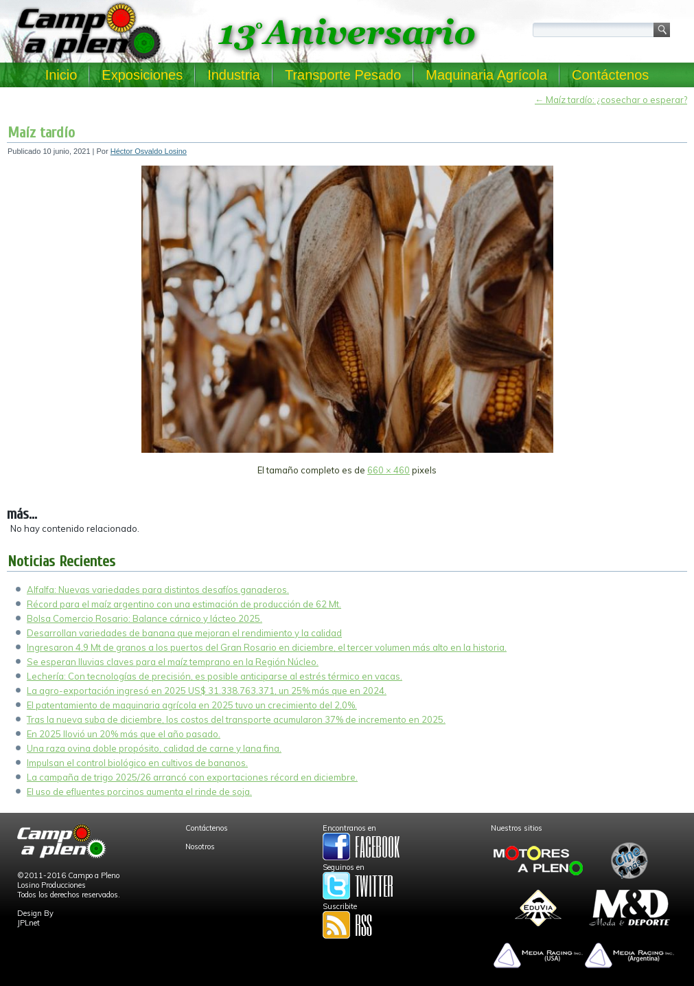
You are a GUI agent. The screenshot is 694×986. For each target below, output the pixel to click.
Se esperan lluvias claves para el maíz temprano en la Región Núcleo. (173, 661)
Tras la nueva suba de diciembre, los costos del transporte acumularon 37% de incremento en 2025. (236, 719)
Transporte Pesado (343, 74)
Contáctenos (610, 74)
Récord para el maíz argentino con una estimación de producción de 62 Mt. (184, 603)
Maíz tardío (41, 133)
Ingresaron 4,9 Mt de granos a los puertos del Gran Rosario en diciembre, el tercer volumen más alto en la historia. (267, 647)
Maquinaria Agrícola (486, 74)
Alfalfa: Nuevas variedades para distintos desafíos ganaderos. (158, 589)
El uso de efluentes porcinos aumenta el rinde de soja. (139, 791)
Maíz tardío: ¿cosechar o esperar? (611, 99)
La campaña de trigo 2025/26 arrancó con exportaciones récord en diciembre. (192, 777)
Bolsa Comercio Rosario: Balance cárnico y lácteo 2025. (144, 618)
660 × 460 (388, 469)
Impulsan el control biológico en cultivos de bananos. (137, 762)
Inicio (61, 74)
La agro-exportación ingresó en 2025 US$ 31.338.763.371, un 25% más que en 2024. (206, 690)
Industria (233, 74)
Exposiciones (142, 74)
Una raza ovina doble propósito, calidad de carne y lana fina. (154, 748)
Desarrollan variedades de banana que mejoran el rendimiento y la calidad (184, 632)
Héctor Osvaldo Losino (149, 151)
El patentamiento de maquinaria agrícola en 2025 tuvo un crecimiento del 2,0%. (192, 704)
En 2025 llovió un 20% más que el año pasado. (123, 733)
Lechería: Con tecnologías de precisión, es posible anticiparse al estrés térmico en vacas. (214, 676)
